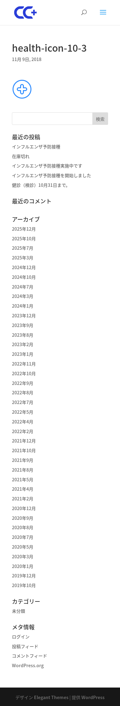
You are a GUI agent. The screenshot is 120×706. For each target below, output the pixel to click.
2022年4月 (22, 421)
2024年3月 (22, 296)
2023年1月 (22, 354)
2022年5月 (22, 412)
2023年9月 (22, 325)
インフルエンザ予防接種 (36, 146)
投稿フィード (25, 646)
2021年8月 (22, 470)
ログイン (21, 636)
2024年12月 (24, 267)
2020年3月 (22, 556)
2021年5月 (22, 479)
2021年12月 (24, 440)
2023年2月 (22, 344)
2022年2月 (22, 431)
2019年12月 (24, 575)
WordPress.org (28, 665)
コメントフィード (29, 655)
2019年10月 (24, 585)
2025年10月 (24, 238)
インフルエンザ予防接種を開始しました (51, 175)
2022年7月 (22, 402)
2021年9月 (22, 460)
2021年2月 (22, 498)
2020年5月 (22, 547)
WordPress (93, 697)
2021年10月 (24, 450)
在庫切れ (21, 156)
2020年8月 (22, 527)
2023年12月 (24, 315)
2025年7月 (22, 248)
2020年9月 (22, 518)
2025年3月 (22, 257)
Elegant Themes (51, 697)
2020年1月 (22, 566)
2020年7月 (22, 537)
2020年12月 (24, 508)
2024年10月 (24, 277)
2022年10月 (24, 373)
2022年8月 (22, 392)
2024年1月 (22, 306)
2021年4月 (22, 489)
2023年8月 (22, 335)
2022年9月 (22, 383)
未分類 (18, 611)
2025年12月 (24, 229)
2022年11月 (24, 364)
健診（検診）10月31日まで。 (41, 185)
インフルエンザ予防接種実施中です (47, 165)
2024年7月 (22, 287)
